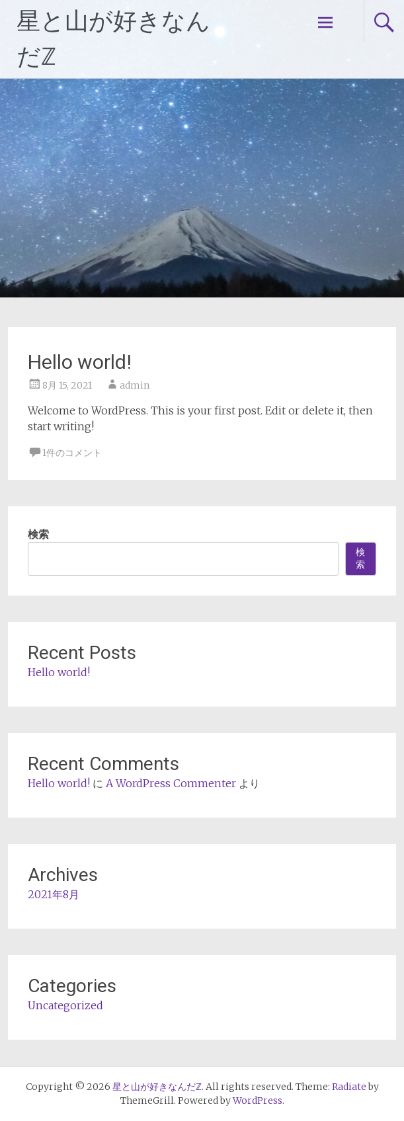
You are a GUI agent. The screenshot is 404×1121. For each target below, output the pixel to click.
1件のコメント (72, 453)
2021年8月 (53, 894)
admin (134, 385)
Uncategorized (65, 1005)
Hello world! (80, 361)
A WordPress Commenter (171, 783)
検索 (38, 534)
